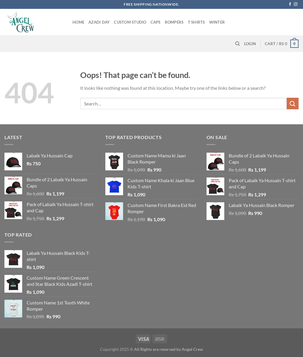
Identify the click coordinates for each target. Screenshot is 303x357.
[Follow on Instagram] (295, 4)
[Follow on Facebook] (290, 4)
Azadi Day (99, 22)
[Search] (237, 43)
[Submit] (293, 103)
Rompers (174, 22)
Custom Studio (130, 22)
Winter (217, 22)
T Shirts (196, 22)
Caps (156, 22)
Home (78, 22)
